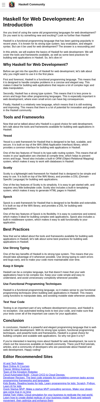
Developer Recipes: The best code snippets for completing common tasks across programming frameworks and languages (48, 379)
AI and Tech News (13, 363)
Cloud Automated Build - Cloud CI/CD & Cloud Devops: (34, 374)
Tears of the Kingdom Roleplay (20, 372)
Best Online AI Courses (16, 366)
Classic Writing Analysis (16, 369)
